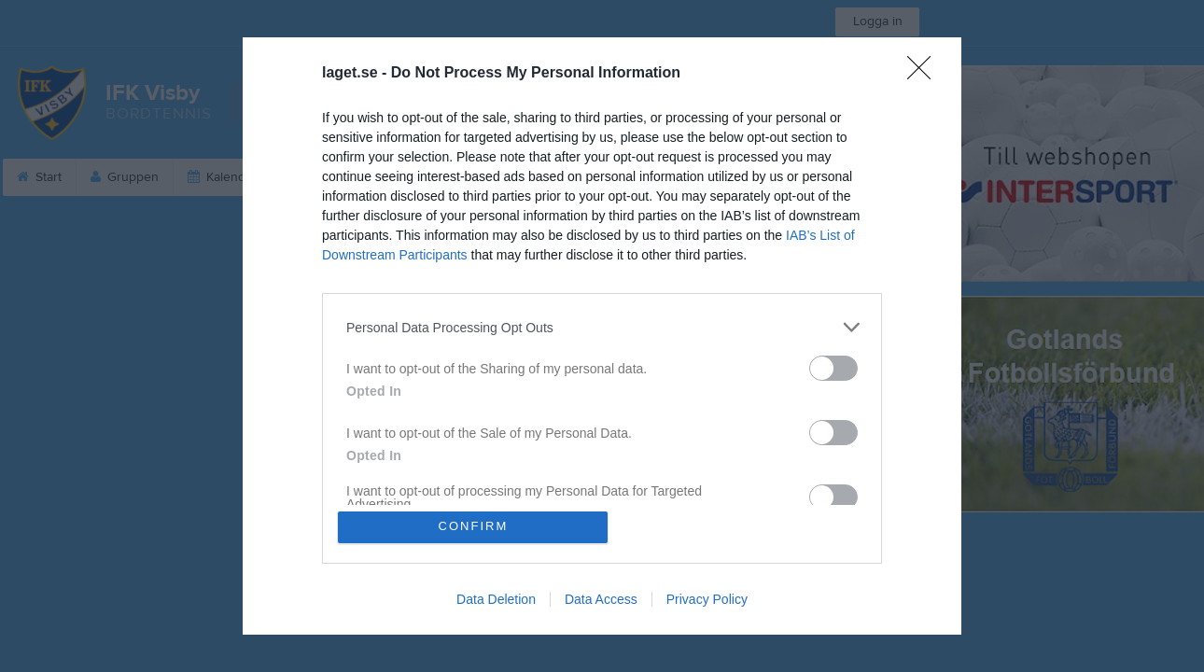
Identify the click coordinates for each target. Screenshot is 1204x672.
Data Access (601, 599)
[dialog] (602, 336)
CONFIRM (474, 527)
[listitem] (602, 327)
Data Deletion (496, 599)
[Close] (925, 73)
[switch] (833, 368)
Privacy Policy (707, 599)
